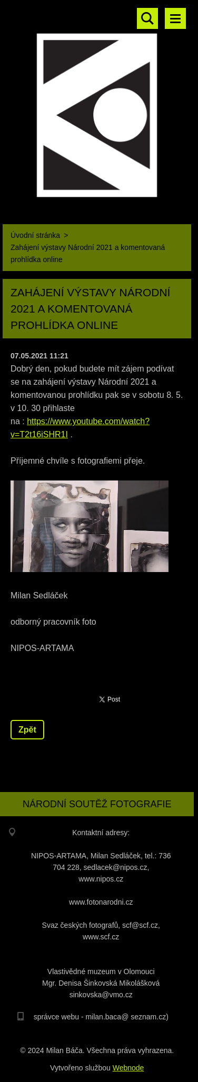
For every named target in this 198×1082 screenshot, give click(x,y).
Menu (175, 18)
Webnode (128, 1068)
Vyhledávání (147, 18)
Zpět (27, 729)
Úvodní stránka (35, 235)
